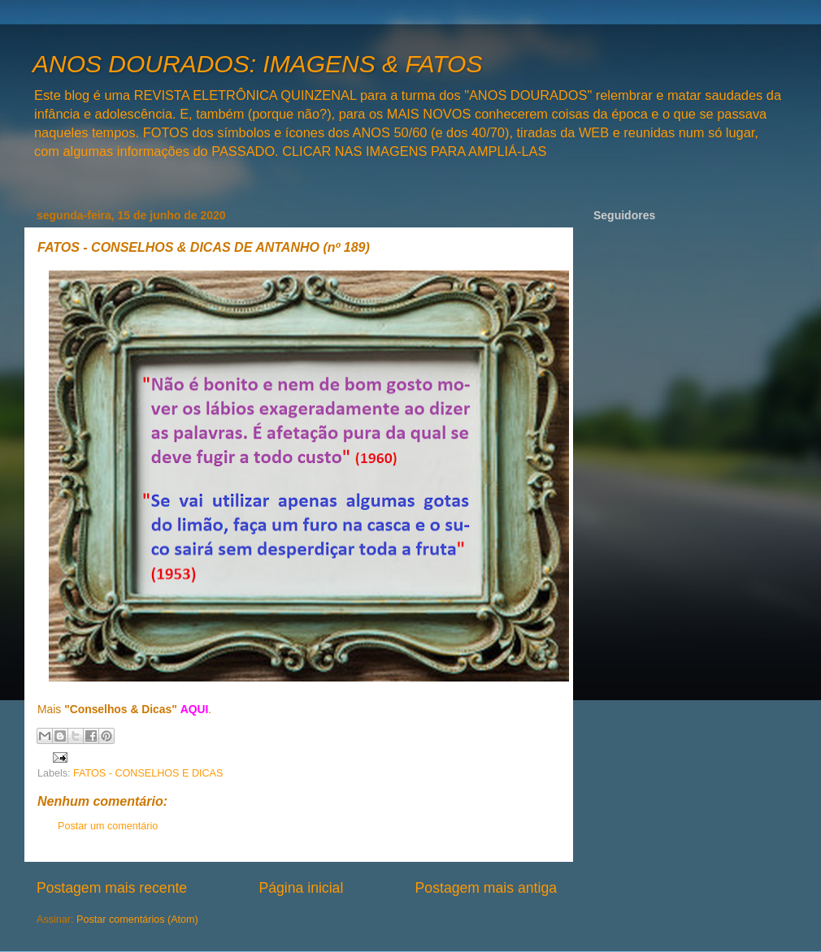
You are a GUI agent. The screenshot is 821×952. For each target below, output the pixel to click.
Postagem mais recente (112, 888)
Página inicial (300, 888)
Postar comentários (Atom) (137, 919)
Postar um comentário (108, 826)
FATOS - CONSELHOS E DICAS (148, 773)
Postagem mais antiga (486, 888)
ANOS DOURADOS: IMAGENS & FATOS (257, 63)
